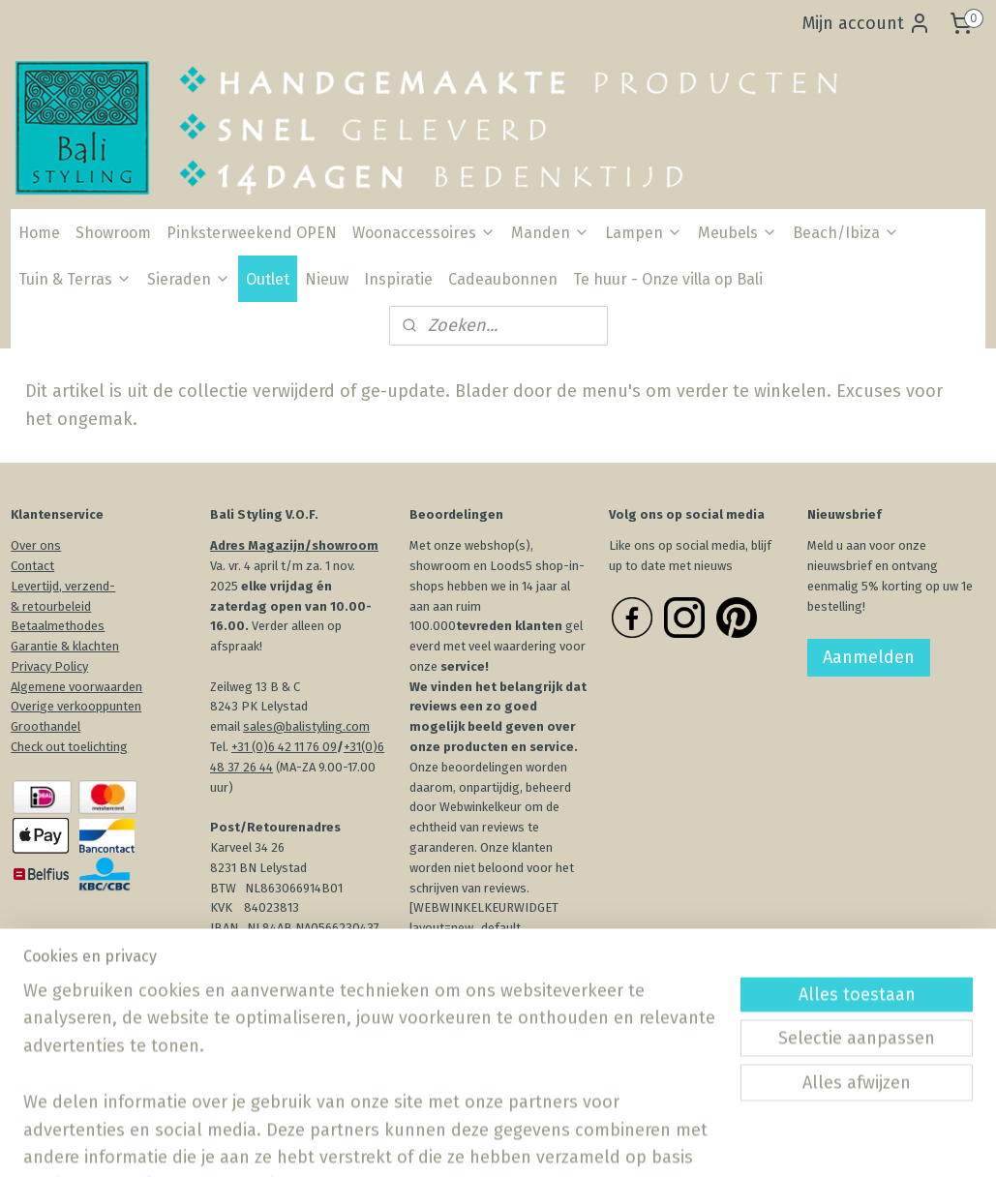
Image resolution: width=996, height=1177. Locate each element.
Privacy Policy (49, 666)
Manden (550, 233)
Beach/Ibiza (846, 233)
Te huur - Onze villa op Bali (668, 279)
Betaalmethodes (58, 626)
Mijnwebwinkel (724, 1141)
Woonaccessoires (424, 233)
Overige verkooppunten (76, 706)
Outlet (267, 279)
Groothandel (45, 726)
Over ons (36, 545)
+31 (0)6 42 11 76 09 (284, 746)
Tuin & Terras (75, 279)
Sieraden (188, 279)
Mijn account (866, 23)
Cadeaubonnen (503, 279)
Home (39, 233)
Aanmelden (869, 657)
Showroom (113, 233)
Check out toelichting (69, 746)
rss (494, 1141)
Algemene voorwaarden (76, 686)
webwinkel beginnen (563, 1141)
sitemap (457, 1141)
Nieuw (326, 279)
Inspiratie (398, 279)
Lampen (643, 233)
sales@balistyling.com (306, 726)
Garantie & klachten (65, 646)
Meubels (737, 233)
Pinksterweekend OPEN (251, 233)
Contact (32, 565)
